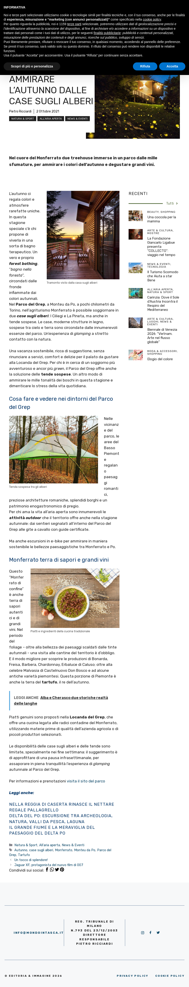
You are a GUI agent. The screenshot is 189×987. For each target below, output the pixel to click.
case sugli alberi (41, 850)
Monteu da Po (84, 850)
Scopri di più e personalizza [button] (32, 66)
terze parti (74, 24)
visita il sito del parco (86, 781)
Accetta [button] (172, 66)
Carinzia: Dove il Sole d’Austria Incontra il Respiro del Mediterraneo (163, 303)
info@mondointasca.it (39, 932)
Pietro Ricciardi (20, 111)
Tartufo (24, 855)
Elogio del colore (160, 359)
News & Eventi (77, 118)
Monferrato (63, 850)
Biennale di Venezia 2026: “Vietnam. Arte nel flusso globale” (162, 336)
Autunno (20, 850)
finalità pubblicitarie (107, 33)
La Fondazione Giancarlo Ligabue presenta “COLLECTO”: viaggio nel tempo (161, 246)
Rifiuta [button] (145, 66)
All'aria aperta (51, 118)
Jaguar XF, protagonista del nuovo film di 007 (48, 865)
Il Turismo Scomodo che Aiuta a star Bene (162, 276)
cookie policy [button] (152, 19)
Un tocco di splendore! (31, 860)
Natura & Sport (22, 118)
